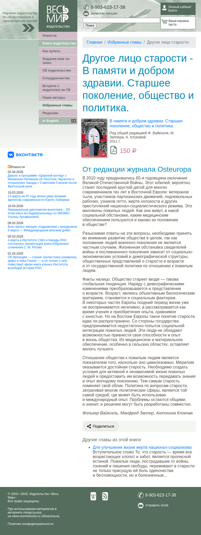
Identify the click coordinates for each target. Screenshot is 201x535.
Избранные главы (57, 105)
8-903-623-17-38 (108, 7)
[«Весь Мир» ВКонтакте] (25, 154)
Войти (172, 10)
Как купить (51, 51)
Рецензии (50, 113)
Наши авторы (54, 97)
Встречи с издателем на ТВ (56, 88)
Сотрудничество (56, 78)
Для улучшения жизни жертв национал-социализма (142, 447)
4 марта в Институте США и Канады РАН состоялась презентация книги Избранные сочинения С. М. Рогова (38, 243)
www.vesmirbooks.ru (26, 516)
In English (50, 121)
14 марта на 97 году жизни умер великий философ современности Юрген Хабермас (39, 198)
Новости (50, 35)
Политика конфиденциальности (30, 524)
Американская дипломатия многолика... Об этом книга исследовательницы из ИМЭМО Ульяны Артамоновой (39, 213)
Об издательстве (57, 70)
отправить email (156, 505)
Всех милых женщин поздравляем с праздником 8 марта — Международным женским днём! (42, 228)
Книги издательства (59, 43)
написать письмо (104, 13)
